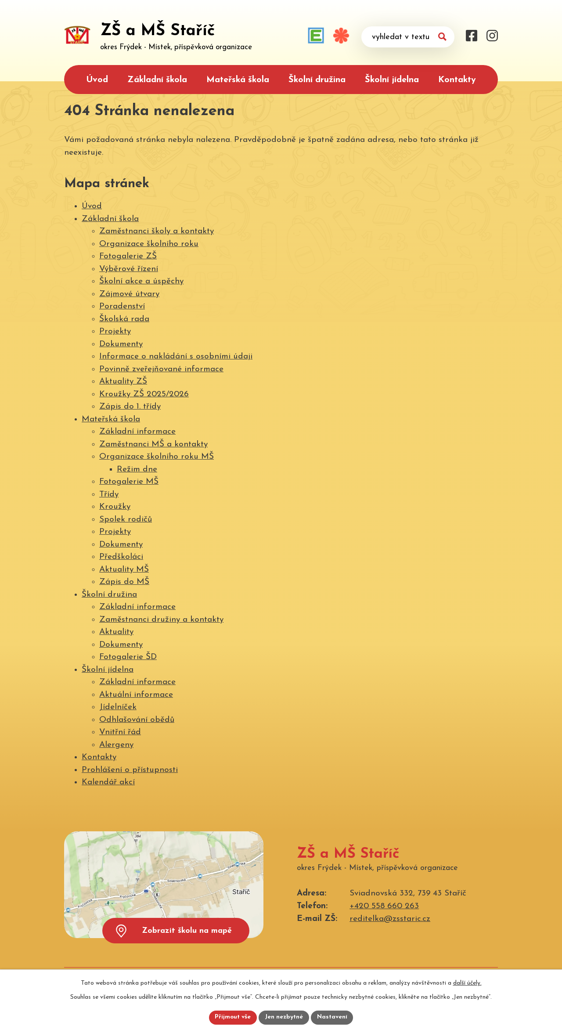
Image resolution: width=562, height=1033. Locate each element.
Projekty (115, 331)
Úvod (97, 80)
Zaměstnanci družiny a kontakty (161, 620)
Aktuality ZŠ (123, 381)
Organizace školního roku (148, 244)
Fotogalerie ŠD (128, 657)
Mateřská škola (237, 80)
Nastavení (333, 1017)
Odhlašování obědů (136, 720)
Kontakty (457, 80)
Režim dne (137, 469)
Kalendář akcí (108, 782)
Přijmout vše (232, 1017)
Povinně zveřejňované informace (161, 369)
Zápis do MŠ (124, 582)
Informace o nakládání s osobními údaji (175, 356)
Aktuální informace (136, 695)
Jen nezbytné (284, 1017)
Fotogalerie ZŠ (128, 256)
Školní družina (317, 80)
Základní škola (157, 80)
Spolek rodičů (125, 519)
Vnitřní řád (120, 732)
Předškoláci (121, 557)
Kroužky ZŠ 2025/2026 (144, 394)
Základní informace (137, 432)
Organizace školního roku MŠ (156, 457)
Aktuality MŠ (124, 569)
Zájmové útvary (129, 294)
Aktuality (116, 632)
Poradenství (122, 306)
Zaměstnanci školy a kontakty (156, 231)
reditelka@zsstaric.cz (389, 919)
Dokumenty (121, 344)
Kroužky (114, 507)
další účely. (467, 982)
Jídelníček (118, 707)
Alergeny (116, 745)
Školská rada (124, 319)
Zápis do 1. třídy (130, 406)
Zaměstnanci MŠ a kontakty (153, 444)
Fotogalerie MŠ (129, 482)
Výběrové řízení (128, 269)
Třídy (109, 494)
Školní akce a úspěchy (141, 281)
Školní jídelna (392, 80)
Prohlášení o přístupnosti (130, 770)
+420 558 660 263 (384, 906)
